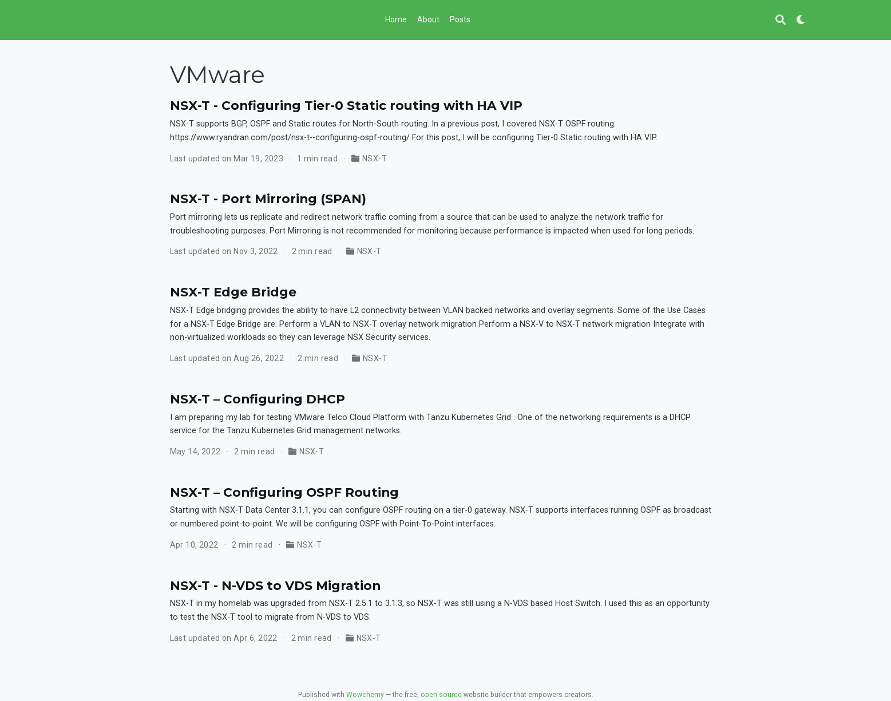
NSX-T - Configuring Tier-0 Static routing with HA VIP (346, 105)
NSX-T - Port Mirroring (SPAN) (268, 198)
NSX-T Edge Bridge (233, 291)
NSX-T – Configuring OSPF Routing (284, 492)
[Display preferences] (801, 20)
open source (441, 695)
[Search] (780, 20)
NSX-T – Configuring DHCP (257, 398)
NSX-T (374, 158)
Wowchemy (365, 695)
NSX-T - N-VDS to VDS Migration (275, 585)
